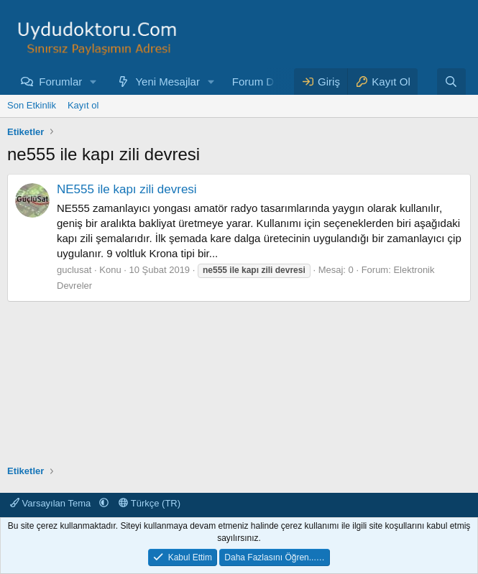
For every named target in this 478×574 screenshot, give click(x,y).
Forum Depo (262, 81)
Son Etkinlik (31, 105)
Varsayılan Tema (51, 503)
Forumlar (60, 81)
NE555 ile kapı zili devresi (127, 189)
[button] (93, 81)
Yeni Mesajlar (167, 81)
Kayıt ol (83, 105)
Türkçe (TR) (149, 503)
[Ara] (451, 81)
